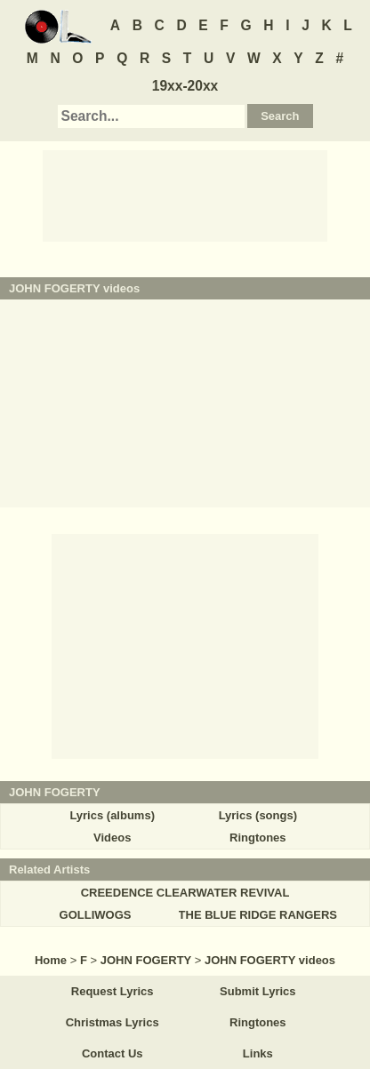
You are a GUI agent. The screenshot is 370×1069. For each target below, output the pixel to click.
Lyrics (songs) (258, 815)
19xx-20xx (185, 85)
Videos (112, 837)
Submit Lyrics (257, 991)
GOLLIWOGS (96, 914)
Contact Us (112, 1053)
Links (258, 1053)
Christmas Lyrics (112, 1022)
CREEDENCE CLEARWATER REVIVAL (185, 892)
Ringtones (257, 837)
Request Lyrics (112, 991)
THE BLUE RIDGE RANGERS (258, 914)
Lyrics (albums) (112, 815)
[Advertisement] (185, 194)
